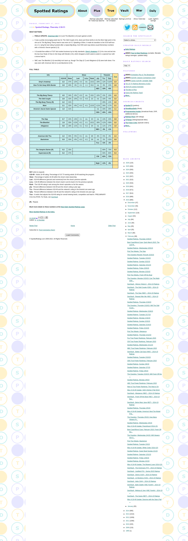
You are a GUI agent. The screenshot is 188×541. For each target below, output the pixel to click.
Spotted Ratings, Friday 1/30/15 (138, 458)
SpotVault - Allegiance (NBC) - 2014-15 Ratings (143, 393)
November (131, 206)
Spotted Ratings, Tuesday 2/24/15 (139, 258)
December (131, 203)
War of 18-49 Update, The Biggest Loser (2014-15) (144, 464)
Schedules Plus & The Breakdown (142, 75)
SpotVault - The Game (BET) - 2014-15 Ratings (143, 496)
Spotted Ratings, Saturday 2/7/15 (138, 367)
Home (73, 226)
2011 (128, 521)
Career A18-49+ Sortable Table (141, 81)
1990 (128, 531)
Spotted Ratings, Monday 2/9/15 (138, 380)
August (130, 216)
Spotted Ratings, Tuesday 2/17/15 (139, 315)
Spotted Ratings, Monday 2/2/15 (138, 461)
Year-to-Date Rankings (139, 53)
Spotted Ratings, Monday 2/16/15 (138, 318)
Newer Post (33, 226)
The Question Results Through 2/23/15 (140, 255)
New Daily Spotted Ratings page (73, 207)
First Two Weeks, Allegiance (137, 331)
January (131, 506)
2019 (128, 186)
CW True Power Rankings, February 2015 (141, 341)
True (115, 77)
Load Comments (72, 235)
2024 (128, 170)
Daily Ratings (130, 49)
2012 (128, 517)
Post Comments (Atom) (47, 230)
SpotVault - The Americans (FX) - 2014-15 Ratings (144, 468)
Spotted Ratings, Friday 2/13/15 (138, 328)
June (129, 223)
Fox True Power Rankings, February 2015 (141, 338)
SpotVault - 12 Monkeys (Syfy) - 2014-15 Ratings (144, 478)
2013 (128, 514)
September (132, 213)
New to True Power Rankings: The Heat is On (143, 387)
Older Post (112, 226)
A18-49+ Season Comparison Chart (143, 78)
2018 (128, 190)
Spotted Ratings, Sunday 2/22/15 (138, 261)
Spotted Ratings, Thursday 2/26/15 (50, 27)
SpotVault (54, 197)
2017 (128, 193)
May (129, 226)
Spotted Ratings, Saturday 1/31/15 (139, 454)
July (129, 219)
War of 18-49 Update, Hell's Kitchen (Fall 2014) (143, 390)
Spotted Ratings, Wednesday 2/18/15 (140, 311)
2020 (128, 183)
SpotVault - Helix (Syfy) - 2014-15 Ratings (141, 481)
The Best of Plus (131, 90)
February (131, 236)
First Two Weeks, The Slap (136, 251)
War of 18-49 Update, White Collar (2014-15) (142, 448)
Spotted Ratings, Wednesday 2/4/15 (139, 423)
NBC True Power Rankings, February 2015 (142, 348)
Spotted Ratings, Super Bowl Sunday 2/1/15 (142, 451)
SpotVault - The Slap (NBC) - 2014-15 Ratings (143, 293)
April (129, 230)
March (130, 233)
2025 (128, 166)
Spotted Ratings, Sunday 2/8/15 (138, 364)
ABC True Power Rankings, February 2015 (142, 383)
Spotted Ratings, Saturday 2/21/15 (139, 265)
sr (35, 220)
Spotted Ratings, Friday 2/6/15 (137, 371)
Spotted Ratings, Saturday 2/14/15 (139, 325)
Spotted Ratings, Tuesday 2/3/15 (138, 444)
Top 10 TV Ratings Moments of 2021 (138, 84)
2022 (128, 176)
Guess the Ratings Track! (134, 93)
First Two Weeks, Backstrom (137, 441)
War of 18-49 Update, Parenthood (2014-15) (142, 426)
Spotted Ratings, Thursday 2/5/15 (138, 408)
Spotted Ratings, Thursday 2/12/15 (139, 335)
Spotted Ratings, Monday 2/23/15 (138, 272)
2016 (128, 197)
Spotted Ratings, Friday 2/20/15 (138, 268)
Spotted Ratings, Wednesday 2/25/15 (140, 248)
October (131, 209)
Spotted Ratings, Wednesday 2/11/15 (140, 345)
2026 (128, 163)
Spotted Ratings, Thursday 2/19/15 (139, 302)
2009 (128, 527)
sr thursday (41, 220)
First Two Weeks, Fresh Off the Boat (139, 275)
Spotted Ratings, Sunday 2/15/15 (138, 321)
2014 (128, 511)
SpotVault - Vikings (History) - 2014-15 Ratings (143, 284)
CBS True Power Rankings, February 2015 (142, 361)
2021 (128, 180)
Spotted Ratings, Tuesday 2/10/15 (139, 357)
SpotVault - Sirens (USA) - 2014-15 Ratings (142, 475)
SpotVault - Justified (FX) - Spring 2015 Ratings (143, 471)
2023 (128, 173)
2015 (128, 200)
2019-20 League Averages (134, 87)
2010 (128, 524)
